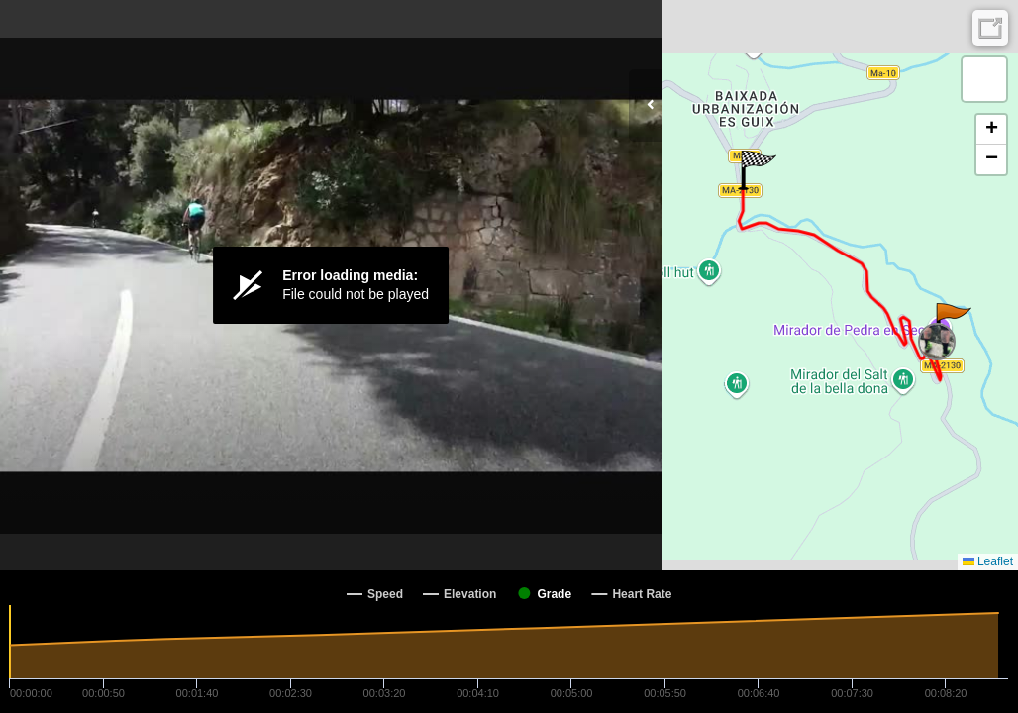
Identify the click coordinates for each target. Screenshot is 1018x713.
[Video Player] (331, 285)
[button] (952, 323)
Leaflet (988, 561)
